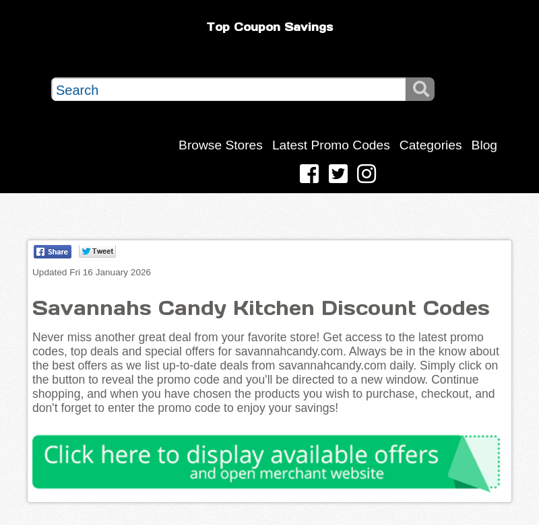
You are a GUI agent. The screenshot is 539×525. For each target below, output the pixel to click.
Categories (431, 145)
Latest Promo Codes (331, 145)
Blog (484, 145)
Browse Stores (221, 145)
